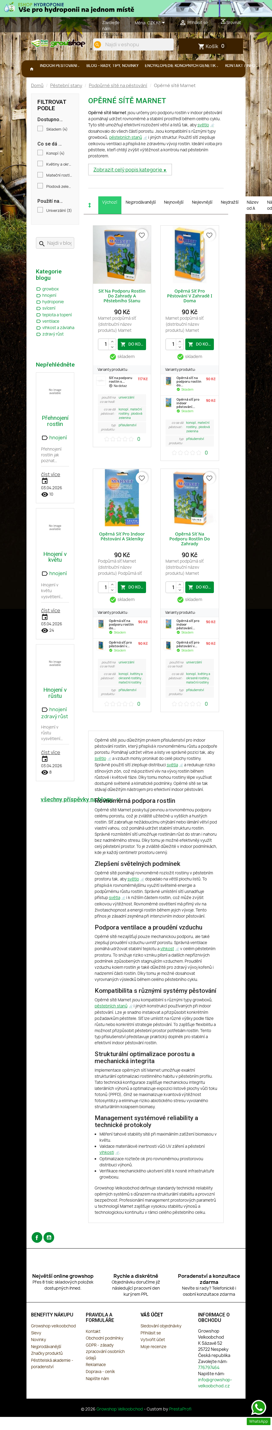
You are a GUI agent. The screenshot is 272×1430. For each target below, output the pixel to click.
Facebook (37, 1252)
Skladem (57, 144)
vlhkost (167, 963)
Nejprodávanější (141, 217)
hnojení (46, 310)
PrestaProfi (180, 1423)
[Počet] (107, 358)
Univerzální (59, 225)
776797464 (112, 34)
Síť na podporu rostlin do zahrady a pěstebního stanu (122, 310)
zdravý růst (50, 348)
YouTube (49, 1252)
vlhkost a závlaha (55, 342)
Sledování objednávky (161, 1340)
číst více (50, 489)
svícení (45, 322)
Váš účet (152, 1329)
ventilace (47, 336)
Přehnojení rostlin (55, 435)
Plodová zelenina (59, 201)
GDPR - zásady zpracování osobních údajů (105, 1366)
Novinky (38, 1354)
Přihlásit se (151, 1347)
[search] (164, 65)
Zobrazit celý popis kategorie (128, 184)
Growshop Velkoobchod (120, 1423)
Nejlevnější (202, 217)
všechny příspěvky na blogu (81, 814)
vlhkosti (106, 1167)
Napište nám (97, 1393)
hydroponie (50, 316)
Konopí (55, 168)
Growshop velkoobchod (53, 1340)
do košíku (133, 359)
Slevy (36, 1347)
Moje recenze (153, 1361)
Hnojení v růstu (55, 707)
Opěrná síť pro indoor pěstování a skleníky (122, 551)
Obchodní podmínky (104, 1352)
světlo (203, 139)
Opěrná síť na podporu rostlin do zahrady (189, 553)
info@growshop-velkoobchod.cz (215, 1397)
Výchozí (109, 217)
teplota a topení (54, 329)
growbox (47, 303)
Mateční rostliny (59, 190)
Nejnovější (173, 217)
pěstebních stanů (125, 152)
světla (172, 779)
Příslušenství (127, 440)
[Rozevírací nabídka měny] (157, 23)
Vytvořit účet (153, 1354)
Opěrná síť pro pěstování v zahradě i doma (189, 310)
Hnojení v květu (55, 571)
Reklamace (96, 1379)
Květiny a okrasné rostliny (59, 179)
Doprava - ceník (100, 1386)
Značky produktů (47, 1368)
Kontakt (93, 1346)
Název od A (253, 220)
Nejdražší (230, 217)
